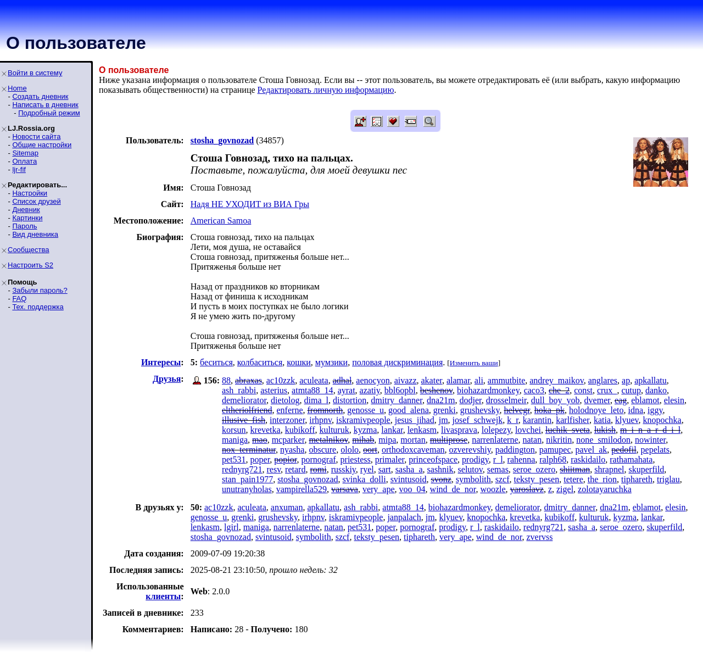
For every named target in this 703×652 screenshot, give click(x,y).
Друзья (167, 378)
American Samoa (221, 220)
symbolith (473, 479)
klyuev (627, 420)
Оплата (24, 161)
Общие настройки (41, 145)
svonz (441, 479)
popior (285, 459)
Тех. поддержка (37, 307)
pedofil (623, 449)
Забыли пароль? (39, 290)
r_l (498, 459)
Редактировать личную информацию (326, 89)
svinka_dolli (364, 479)
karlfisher (572, 420)
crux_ (607, 390)
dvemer (597, 400)
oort (370, 449)
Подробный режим (49, 113)
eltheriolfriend (247, 410)
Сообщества (28, 250)
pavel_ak (591, 449)
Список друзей (36, 201)
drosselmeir (506, 400)
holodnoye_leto (596, 410)
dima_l (316, 400)
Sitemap (25, 153)
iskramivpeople (363, 420)
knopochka (662, 420)
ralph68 (552, 459)
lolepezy (496, 429)
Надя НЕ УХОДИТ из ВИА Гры (250, 204)
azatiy (370, 390)
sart (384, 469)
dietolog (285, 400)
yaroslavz (527, 489)
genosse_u (365, 410)
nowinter (650, 439)
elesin (674, 400)
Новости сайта (36, 136)
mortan (412, 439)
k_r (512, 420)
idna (635, 410)
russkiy (343, 469)
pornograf (318, 459)
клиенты (163, 596)
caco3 (534, 390)
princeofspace (433, 459)
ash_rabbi (239, 390)
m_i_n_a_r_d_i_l (650, 429)
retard (295, 469)
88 (226, 380)
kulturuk (334, 429)
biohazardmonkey (488, 390)
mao (259, 439)
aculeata (313, 380)
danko (656, 390)
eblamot (645, 400)
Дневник (26, 209)
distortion (349, 400)
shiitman (575, 469)
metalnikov (328, 439)
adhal (342, 380)
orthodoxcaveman (413, 449)
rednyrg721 (242, 469)
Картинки (27, 218)
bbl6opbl (400, 390)
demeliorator (244, 400)
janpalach (404, 517)
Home (17, 88)
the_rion (602, 479)
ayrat (346, 390)
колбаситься (259, 362)
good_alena (408, 410)
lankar (392, 429)
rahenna (521, 459)
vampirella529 (301, 489)
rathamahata (631, 459)
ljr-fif (19, 169)
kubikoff (300, 429)
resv (273, 469)
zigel (564, 489)
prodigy (475, 459)
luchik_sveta (567, 429)
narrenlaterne (495, 439)
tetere (573, 479)
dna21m (441, 400)
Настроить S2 (30, 265)
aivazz (405, 380)
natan (532, 439)
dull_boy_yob (555, 400)
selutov (470, 469)
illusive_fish (243, 420)
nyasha (292, 449)
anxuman (287, 507)
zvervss (539, 537)
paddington (515, 449)
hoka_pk (549, 410)
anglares (602, 380)
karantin (537, 420)
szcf (502, 479)
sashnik (440, 469)
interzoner (287, 420)
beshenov (436, 390)
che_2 (559, 390)
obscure (322, 449)
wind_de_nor (453, 489)
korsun (234, 429)
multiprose (448, 439)
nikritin (559, 439)
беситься (216, 362)
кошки (299, 362)
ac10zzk (280, 380)
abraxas (248, 380)
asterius (273, 390)
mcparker (288, 439)
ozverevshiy (470, 449)
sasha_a (409, 469)
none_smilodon (603, 439)
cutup (631, 390)
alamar (458, 380)
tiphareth (636, 479)
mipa (387, 439)
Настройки (29, 193)
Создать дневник (40, 96)
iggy (655, 410)
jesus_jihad (414, 420)
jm (443, 420)
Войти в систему (35, 73)
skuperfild (646, 469)
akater (431, 380)
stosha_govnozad (307, 479)
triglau (668, 479)
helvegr (516, 410)
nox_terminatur (249, 449)
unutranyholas (247, 489)
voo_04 (412, 489)
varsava (344, 489)
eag (621, 400)
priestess (356, 459)
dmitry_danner (396, 400)
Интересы (161, 362)
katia (602, 420)
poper (260, 459)
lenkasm (422, 429)
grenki (444, 410)
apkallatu (650, 380)
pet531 (234, 459)
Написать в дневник (45, 105)
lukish (605, 429)
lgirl (231, 527)
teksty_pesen (537, 479)
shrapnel (609, 469)
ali (479, 380)
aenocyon (372, 380)
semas (498, 469)
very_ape (378, 489)
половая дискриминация (397, 362)
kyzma (365, 429)
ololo (350, 449)
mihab (363, 439)
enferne (290, 410)
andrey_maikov (556, 380)
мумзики (331, 362)
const (583, 390)
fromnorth (325, 410)
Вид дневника (35, 234)
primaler (390, 459)
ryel (367, 469)
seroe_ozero (534, 469)
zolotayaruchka (605, 489)
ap (626, 380)
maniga (235, 439)
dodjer (470, 400)
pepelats (655, 449)
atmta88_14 (312, 390)
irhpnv (320, 420)
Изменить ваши (474, 363)
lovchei (528, 429)
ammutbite (506, 380)
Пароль (24, 226)
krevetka (265, 429)
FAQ (19, 298)
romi (318, 469)
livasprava (459, 429)
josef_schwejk (478, 420)
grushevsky (480, 410)
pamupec (555, 449)
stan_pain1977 (247, 479)
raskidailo (588, 459)
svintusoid (408, 479)
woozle (492, 489)
